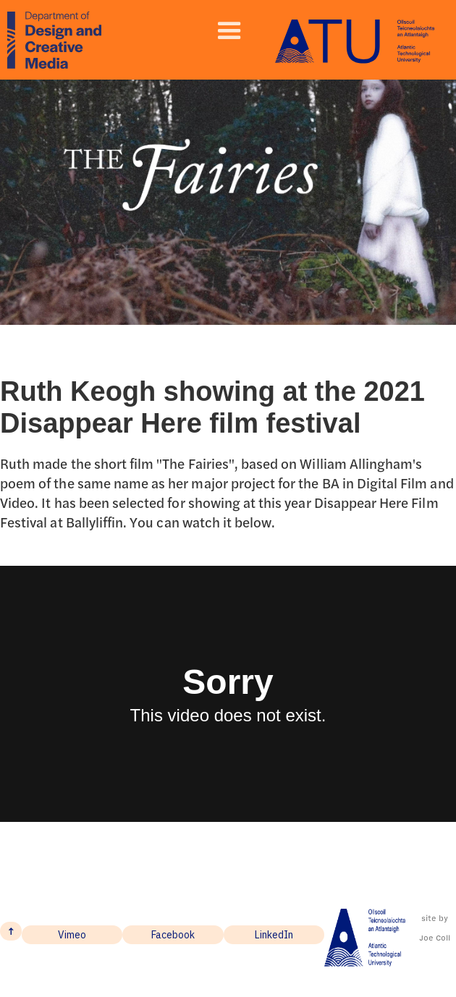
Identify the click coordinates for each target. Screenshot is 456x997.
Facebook (173, 934)
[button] (229, 31)
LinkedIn (274, 934)
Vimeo (72, 934)
